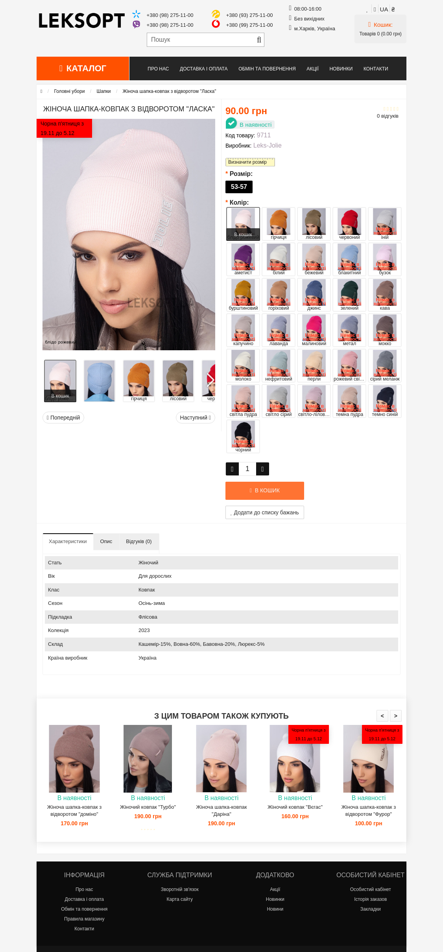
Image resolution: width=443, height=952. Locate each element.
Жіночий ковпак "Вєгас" (295, 807)
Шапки (103, 91)
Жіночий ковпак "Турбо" (148, 807)
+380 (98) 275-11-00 (170, 15)
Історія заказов (370, 899)
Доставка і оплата (204, 69)
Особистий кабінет (370, 889)
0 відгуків (388, 116)
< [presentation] (382, 716)
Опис (106, 541)
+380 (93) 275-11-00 (249, 15)
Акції (312, 69)
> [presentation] (395, 716)
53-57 (239, 186)
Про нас (158, 69)
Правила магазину (84, 919)
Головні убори (69, 91)
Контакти (376, 69)
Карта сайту (180, 899)
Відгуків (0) (138, 541)
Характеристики (68, 541)
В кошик (60, 396)
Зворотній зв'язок (180, 889)
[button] (210, 377)
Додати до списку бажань (265, 512)
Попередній (63, 417)
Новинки (341, 69)
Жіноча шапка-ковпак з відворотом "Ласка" (169, 91)
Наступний (195, 417)
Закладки (370, 909)
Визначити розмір (247, 162)
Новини (275, 909)
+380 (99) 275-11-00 (249, 25)
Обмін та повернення (266, 69)
